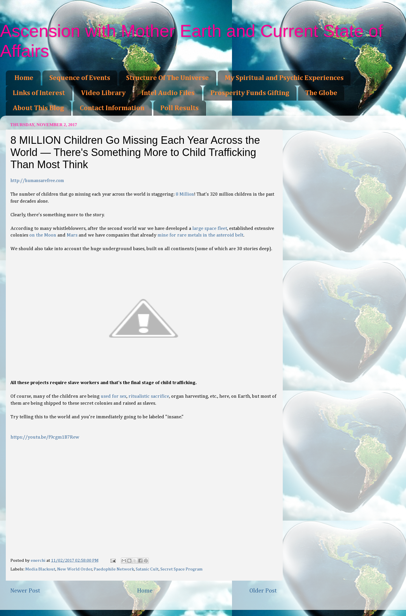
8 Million (185, 194)
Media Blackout (40, 569)
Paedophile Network (114, 569)
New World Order (74, 569)
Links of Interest (39, 93)
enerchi (38, 560)
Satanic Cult (147, 569)
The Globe (321, 93)
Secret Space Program (181, 569)
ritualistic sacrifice (148, 396)
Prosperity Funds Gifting (250, 93)
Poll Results (179, 108)
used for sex (113, 396)
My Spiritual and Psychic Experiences (284, 77)
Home (23, 77)
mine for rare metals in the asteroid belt (200, 235)
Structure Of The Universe (167, 77)
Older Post (263, 591)
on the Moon (42, 235)
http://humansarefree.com (37, 181)
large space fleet (209, 228)
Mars (72, 235)
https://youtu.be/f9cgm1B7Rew (44, 437)
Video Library (103, 93)
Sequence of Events (79, 77)
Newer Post (25, 591)
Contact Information (112, 108)
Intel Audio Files (168, 93)
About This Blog (38, 108)
